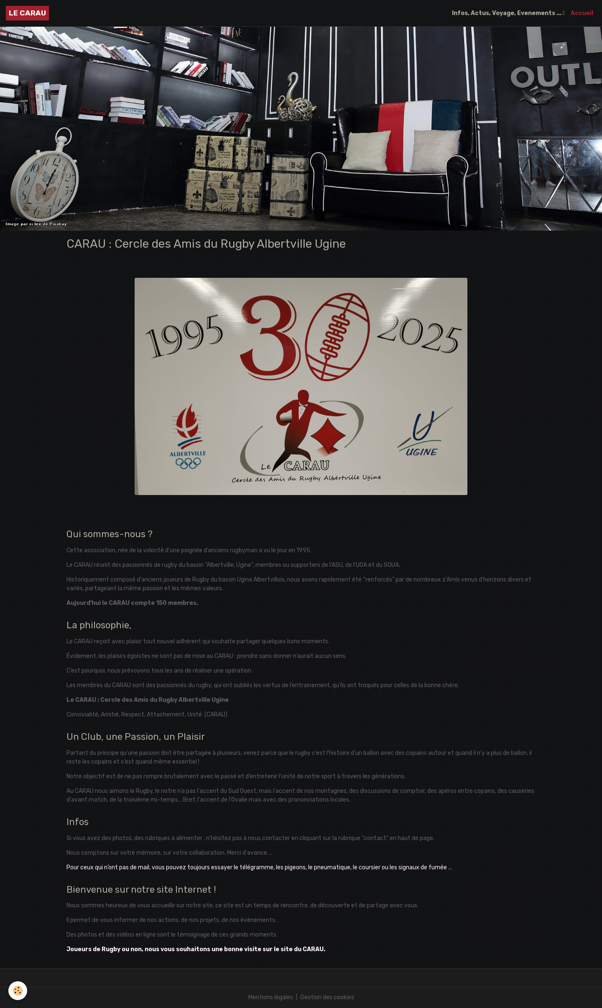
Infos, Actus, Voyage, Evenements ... (507, 13)
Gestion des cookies (327, 997)
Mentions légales (270, 997)
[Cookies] (17, 990)
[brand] (27, 13)
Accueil (582, 13)
